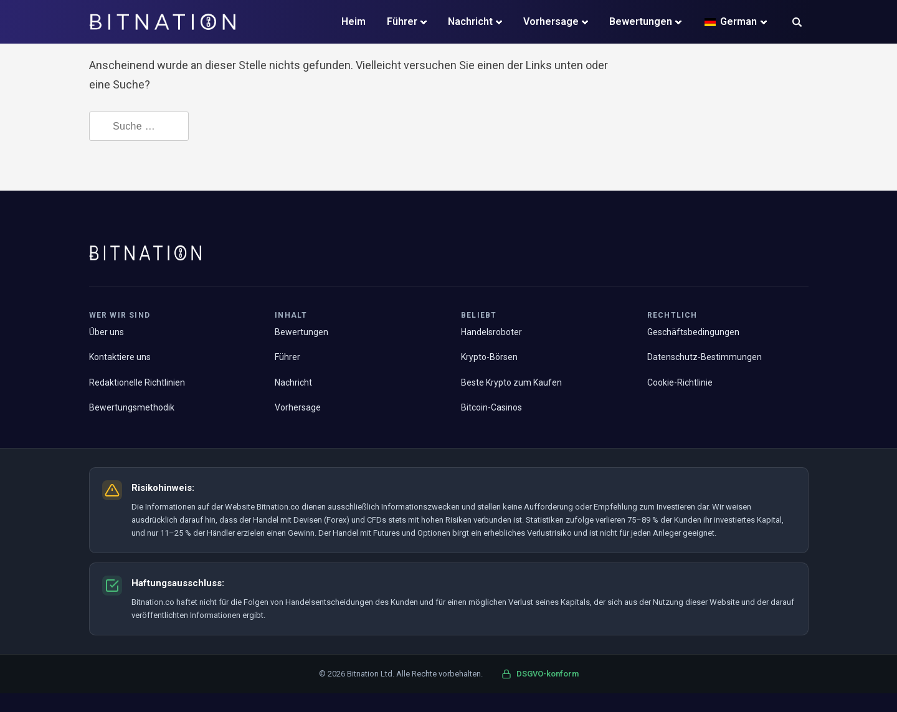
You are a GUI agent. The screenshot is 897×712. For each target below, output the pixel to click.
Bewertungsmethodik (131, 407)
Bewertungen (640, 21)
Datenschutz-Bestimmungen (704, 357)
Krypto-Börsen (489, 357)
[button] (797, 23)
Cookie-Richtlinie (680, 382)
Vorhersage (551, 21)
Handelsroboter (491, 332)
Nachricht (470, 21)
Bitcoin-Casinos (491, 407)
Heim (353, 21)
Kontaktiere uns (120, 357)
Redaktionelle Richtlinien (137, 382)
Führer (402, 21)
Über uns (106, 332)
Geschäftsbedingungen (693, 332)
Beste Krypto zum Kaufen (511, 382)
